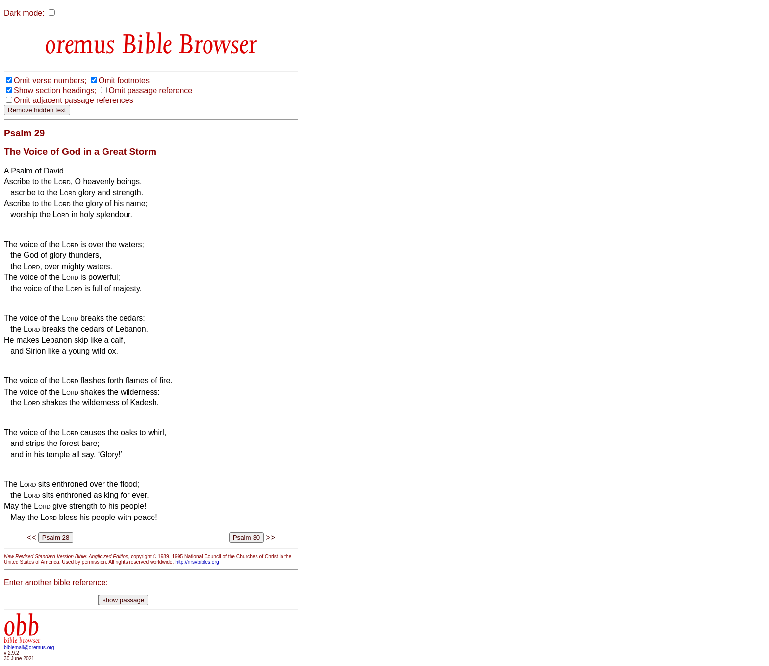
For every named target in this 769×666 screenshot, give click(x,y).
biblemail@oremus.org (29, 647)
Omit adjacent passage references (73, 100)
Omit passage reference (150, 90)
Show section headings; (55, 90)
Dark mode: (24, 13)
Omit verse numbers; (50, 80)
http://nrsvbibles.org (197, 562)
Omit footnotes (124, 80)
